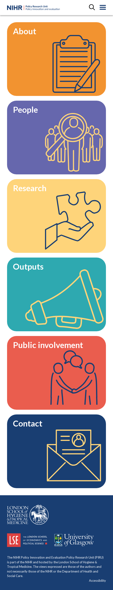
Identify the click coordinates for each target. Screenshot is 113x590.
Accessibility (97, 580)
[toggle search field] (92, 8)
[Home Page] (33, 7)
